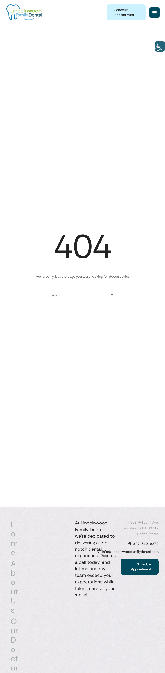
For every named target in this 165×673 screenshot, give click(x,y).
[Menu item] (15, 538)
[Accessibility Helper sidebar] (160, 46)
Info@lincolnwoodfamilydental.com (130, 551)
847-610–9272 (146, 543)
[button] (126, 12)
